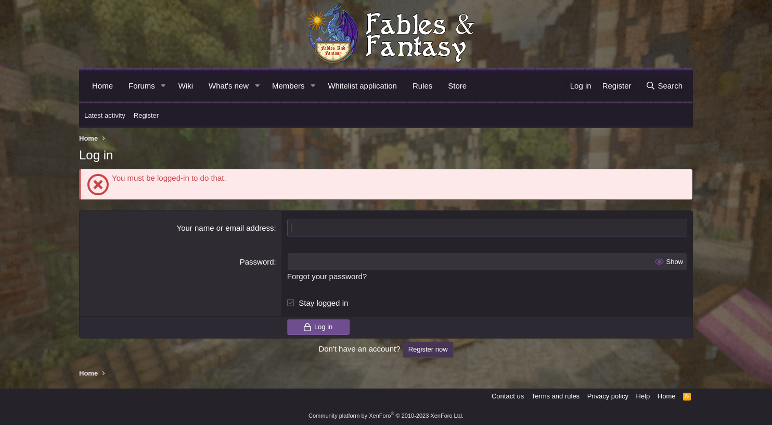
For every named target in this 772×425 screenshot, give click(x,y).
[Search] (664, 85)
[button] (163, 85)
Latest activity (104, 115)
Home (102, 85)
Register (146, 115)
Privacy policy (607, 396)
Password (257, 261)
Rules (422, 85)
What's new (229, 85)
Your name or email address (225, 227)
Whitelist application (362, 85)
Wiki (185, 85)
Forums (141, 85)
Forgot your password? (327, 276)
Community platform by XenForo (386, 416)
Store (457, 85)
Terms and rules (556, 396)
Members (288, 85)
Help (643, 396)
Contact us (508, 396)
